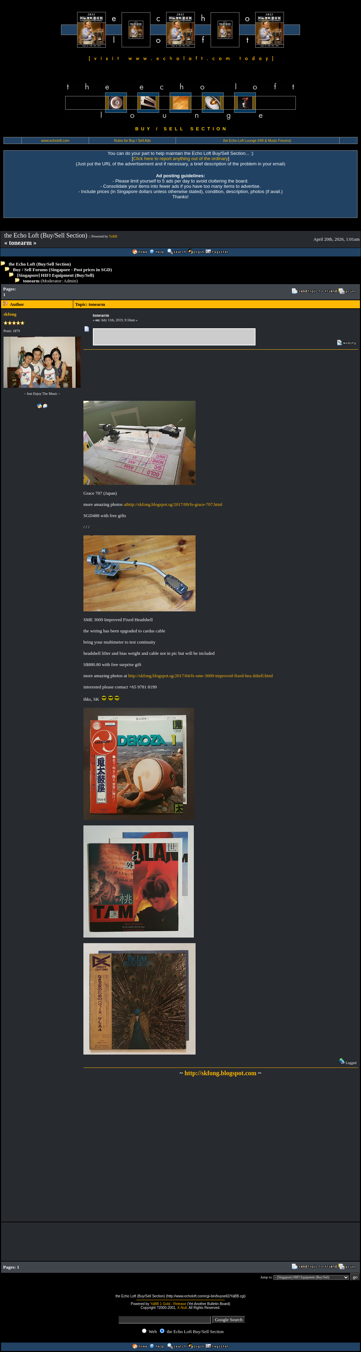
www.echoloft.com (55, 141)
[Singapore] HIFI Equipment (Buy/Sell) (55, 275)
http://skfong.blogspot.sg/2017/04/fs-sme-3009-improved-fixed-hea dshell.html (200, 675)
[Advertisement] (145, 292)
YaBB (113, 236)
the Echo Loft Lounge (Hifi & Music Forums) (257, 141)
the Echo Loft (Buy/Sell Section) (40, 264)
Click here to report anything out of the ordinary (180, 158)
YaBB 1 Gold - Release (168, 1304)
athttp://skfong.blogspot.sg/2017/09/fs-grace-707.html (173, 504)
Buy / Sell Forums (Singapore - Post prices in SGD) (62, 269)
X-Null (182, 1308)
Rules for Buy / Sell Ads (132, 141)
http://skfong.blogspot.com (220, 1073)
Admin (69, 280)
